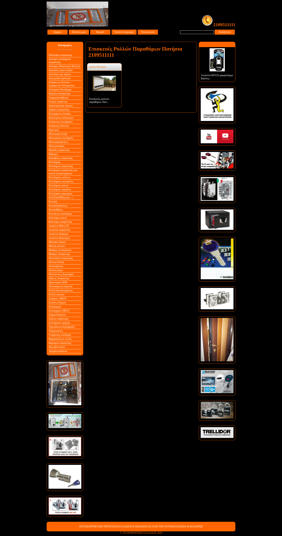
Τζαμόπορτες (56, 330)
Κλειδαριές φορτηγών (60, 193)
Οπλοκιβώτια (56, 266)
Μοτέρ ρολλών (57, 246)
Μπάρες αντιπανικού (60, 250)
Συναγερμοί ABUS (59, 310)
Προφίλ (100, 32)
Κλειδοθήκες (56, 209)
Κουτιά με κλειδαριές (60, 213)
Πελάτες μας (79, 32)
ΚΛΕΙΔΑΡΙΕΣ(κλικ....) (61, 197)
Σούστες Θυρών (57, 302)
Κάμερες (53, 154)
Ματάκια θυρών (57, 242)
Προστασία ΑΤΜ (58, 282)
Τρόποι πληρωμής (124, 32)
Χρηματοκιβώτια (58, 351)
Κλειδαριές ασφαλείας (61, 166)
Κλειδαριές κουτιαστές (61, 181)
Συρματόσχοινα (57, 314)
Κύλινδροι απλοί (58, 217)
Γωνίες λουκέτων (58, 101)
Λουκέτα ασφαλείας (59, 229)
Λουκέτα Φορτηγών (59, 238)
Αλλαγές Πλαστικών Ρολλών (64, 66)
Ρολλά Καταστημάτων (61, 290)
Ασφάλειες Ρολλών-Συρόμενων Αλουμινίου (61, 84)
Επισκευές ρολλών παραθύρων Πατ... (99, 100)
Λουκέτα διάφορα (58, 234)
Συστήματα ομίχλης (59, 322)
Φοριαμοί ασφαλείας (60, 343)
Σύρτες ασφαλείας (58, 318)
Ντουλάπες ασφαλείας (61, 258)
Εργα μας (54, 129)
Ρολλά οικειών (57, 294)
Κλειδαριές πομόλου (60, 189)
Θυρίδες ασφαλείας (59, 150)
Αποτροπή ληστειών (60, 78)
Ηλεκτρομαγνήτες (58, 142)
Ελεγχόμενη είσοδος (60, 113)
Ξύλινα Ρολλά (56, 262)
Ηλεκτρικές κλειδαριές (61, 138)
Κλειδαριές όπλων (59, 185)
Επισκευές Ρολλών (59, 125)
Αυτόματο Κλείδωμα (60, 89)
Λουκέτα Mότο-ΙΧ (59, 225)
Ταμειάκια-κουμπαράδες (62, 326)
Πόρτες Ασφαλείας (59, 278)
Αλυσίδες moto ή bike (61, 70)
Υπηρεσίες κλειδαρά (60, 334)
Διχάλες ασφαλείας (59, 109)
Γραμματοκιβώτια (58, 97)
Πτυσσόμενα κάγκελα (60, 286)
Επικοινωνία (148, 32)
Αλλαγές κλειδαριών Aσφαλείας (60, 61)
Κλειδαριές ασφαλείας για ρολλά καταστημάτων (63, 172)
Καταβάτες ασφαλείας (61, 158)
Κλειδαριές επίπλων (59, 177)
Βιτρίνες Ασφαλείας (59, 93)
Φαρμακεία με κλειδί (60, 339)
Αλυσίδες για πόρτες (60, 74)
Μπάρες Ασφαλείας (59, 254)
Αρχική (57, 32)
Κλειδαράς (54, 162)
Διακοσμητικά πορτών (61, 105)
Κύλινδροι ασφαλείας (60, 221)
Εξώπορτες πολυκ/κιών (61, 117)
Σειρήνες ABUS (57, 298)
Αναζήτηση (225, 32)
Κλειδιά (53, 201)
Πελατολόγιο (56, 270)
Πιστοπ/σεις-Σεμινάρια (61, 274)
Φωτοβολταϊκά (57, 347)
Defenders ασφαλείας (60, 55)
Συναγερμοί (55, 306)
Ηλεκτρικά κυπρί (58, 134)
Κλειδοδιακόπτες (58, 205)
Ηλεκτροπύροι (56, 146)
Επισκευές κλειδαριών (61, 121)
